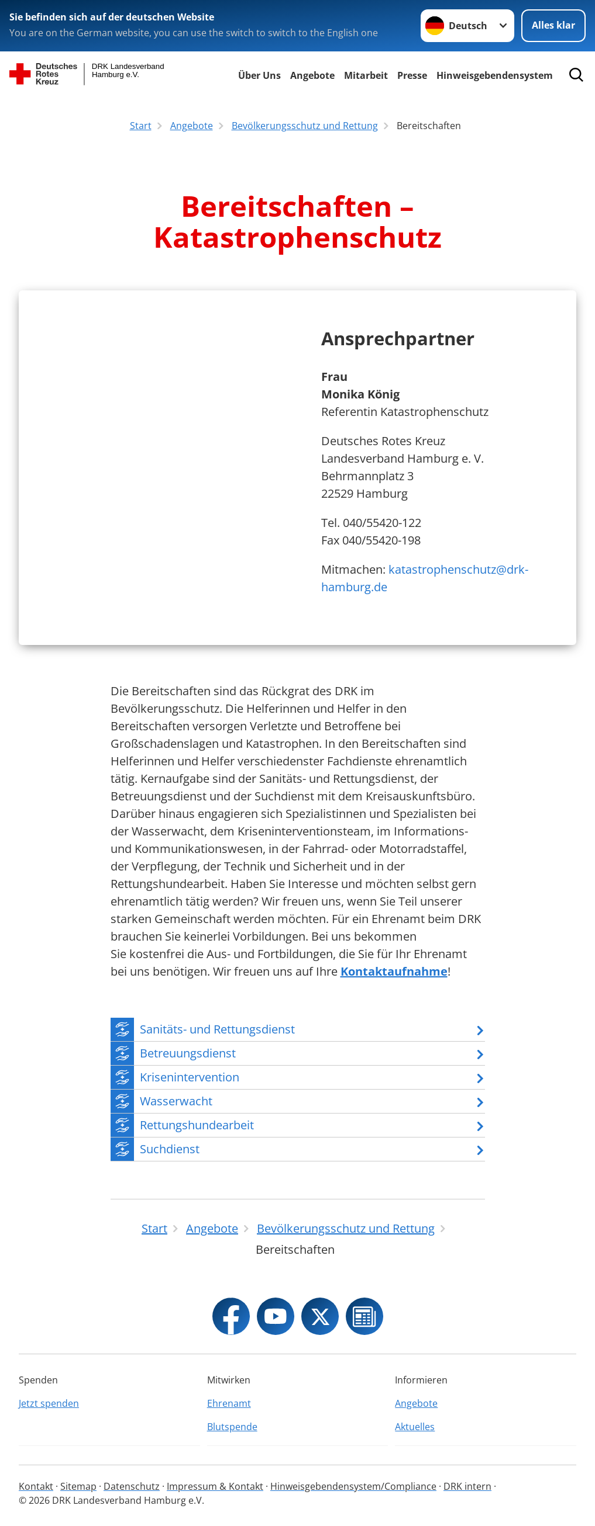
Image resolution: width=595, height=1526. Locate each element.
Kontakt (36, 1486)
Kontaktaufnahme (394, 971)
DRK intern (467, 1486)
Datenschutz (132, 1486)
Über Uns (259, 75)
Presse (412, 75)
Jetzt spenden (49, 1403)
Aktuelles (415, 1426)
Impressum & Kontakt (215, 1486)
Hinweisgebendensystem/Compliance (353, 1486)
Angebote (312, 75)
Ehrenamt (229, 1403)
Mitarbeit (366, 75)
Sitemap (78, 1486)
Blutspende (232, 1426)
